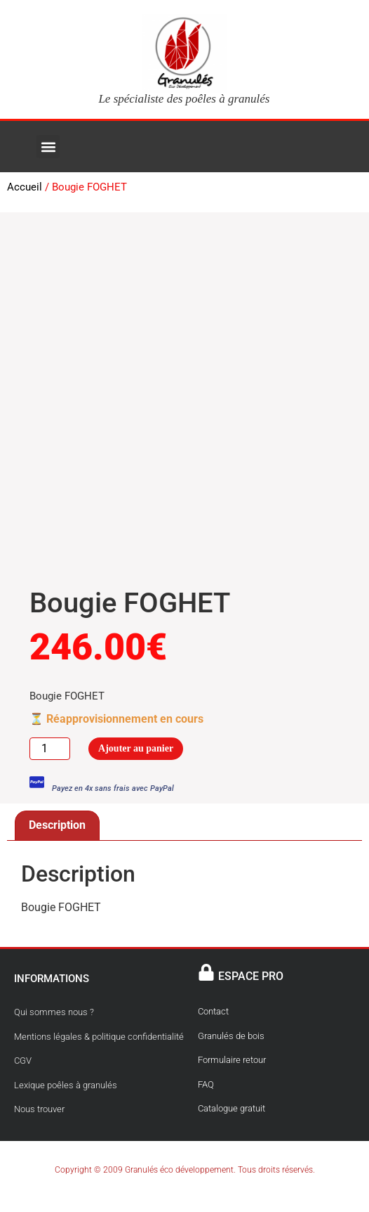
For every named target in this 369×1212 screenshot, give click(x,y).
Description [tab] (57, 825)
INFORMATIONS (51, 978)
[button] (48, 146)
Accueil (24, 187)
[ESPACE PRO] (206, 972)
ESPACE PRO (250, 976)
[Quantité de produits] (49, 748)
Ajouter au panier (135, 748)
